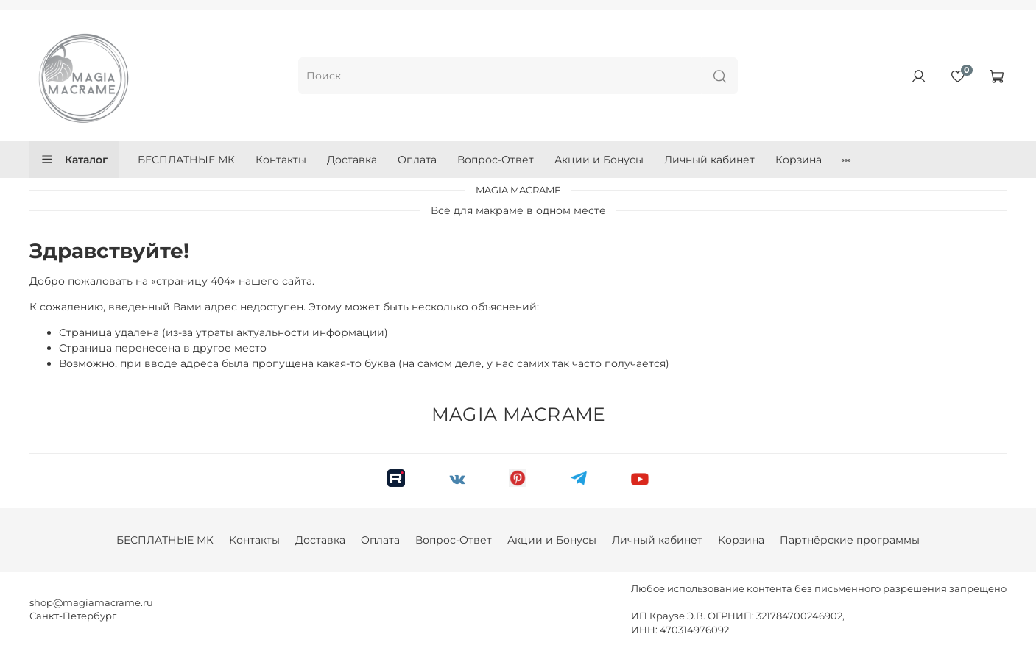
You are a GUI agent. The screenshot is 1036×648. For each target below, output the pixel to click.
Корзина (798, 159)
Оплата (417, 159)
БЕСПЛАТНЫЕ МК (186, 159)
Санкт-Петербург (72, 616)
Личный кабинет (709, 159)
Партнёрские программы (850, 539)
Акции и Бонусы (599, 159)
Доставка (352, 159)
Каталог (74, 159)
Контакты (281, 159)
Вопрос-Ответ (495, 159)
